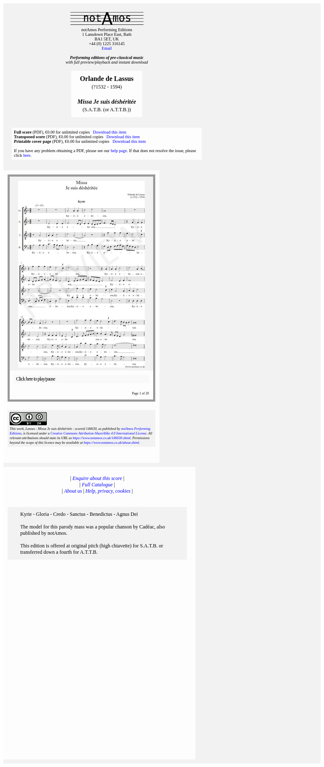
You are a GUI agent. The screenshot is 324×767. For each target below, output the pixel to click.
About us (73, 491)
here (26, 155)
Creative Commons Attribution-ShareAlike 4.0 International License (98, 433)
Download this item (109, 132)
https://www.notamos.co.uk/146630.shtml (101, 438)
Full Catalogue (97, 485)
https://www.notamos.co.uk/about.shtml (111, 443)
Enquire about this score (97, 478)
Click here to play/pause (35, 379)
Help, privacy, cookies (108, 491)
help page (119, 150)
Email (107, 48)
